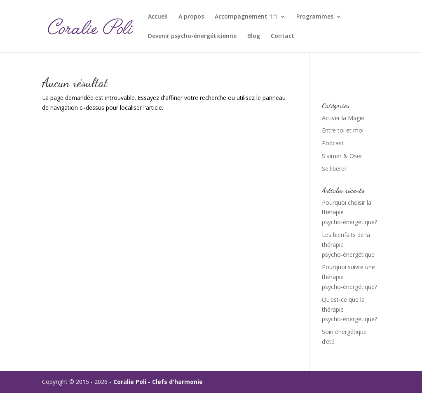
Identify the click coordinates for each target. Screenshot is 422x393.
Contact (282, 36)
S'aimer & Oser (342, 156)
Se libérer (334, 169)
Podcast (333, 143)
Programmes (314, 17)
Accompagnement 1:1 (246, 17)
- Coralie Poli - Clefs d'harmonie (156, 382)
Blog (253, 36)
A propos (191, 17)
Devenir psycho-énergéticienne (192, 36)
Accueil (158, 17)
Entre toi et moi (342, 130)
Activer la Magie (343, 118)
